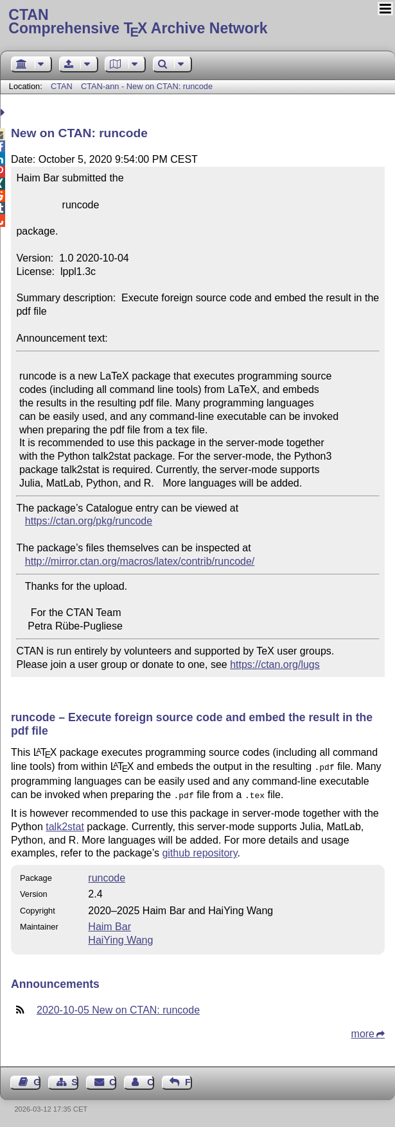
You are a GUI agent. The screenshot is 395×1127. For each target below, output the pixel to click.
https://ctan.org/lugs (275, 664)
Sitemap (74, 1079)
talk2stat (65, 824)
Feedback (188, 1079)
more (362, 1031)
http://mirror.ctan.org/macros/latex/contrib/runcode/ (139, 561)
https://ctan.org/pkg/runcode (88, 520)
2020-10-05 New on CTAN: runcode (118, 1007)
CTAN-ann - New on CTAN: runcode (147, 86)
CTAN (62, 86)
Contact (112, 1079)
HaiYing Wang (120, 937)
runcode (106, 875)
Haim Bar (109, 924)
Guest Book (36, 1079)
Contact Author (150, 1079)
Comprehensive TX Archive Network (197, 22)
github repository (199, 850)
